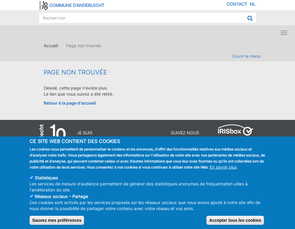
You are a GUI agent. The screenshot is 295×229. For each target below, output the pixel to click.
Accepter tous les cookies (235, 222)
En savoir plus (223, 168)
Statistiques (46, 179)
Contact (237, 4)
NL (253, 4)
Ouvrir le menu (246, 56)
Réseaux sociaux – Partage (61, 198)
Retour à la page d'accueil (70, 102)
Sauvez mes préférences (56, 222)
